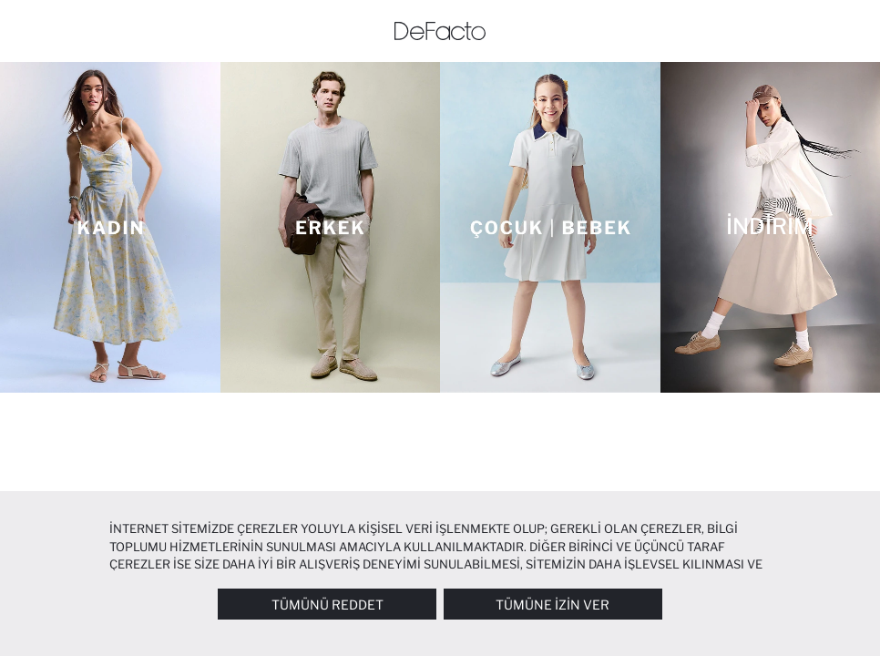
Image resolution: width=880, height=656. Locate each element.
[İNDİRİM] (770, 227)
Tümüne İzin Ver (552, 604)
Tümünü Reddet (327, 604)
